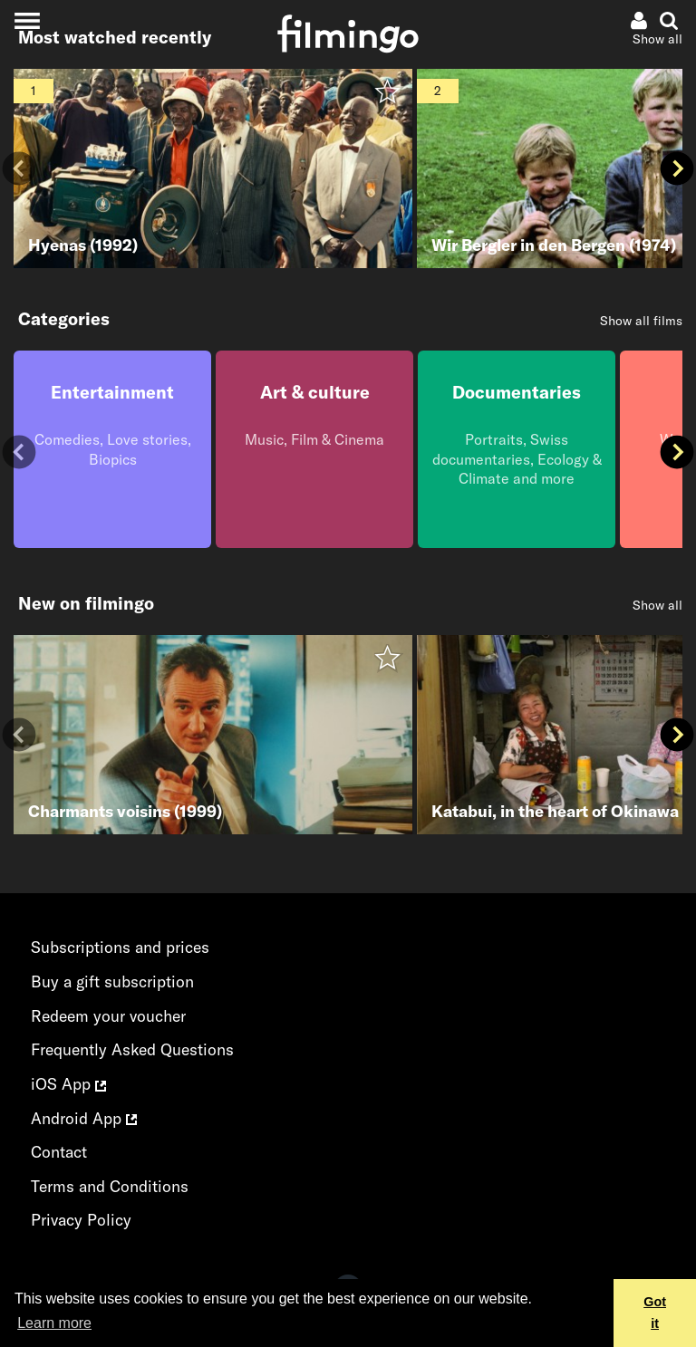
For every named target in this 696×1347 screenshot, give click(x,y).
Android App (84, 1118)
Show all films (641, 321)
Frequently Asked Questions (132, 1049)
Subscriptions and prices (120, 947)
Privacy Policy (81, 1219)
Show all (657, 605)
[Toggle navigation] (26, 20)
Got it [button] (654, 1312)
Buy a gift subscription (112, 981)
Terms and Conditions (109, 1186)
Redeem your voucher (108, 1015)
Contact (59, 1151)
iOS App (68, 1083)
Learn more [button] (54, 1323)
